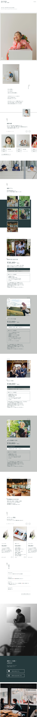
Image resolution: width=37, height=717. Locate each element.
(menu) (35, 1)
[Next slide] (29, 131)
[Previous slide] (27, 131)
